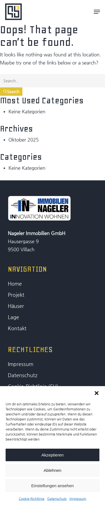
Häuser (16, 306)
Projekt (16, 295)
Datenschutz (57, 499)
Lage (13, 317)
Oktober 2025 (23, 139)
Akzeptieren (52, 455)
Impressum (77, 499)
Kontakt (17, 328)
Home (15, 283)
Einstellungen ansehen (52, 485)
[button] (96, 393)
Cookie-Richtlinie (32, 499)
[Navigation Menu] (97, 12)
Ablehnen (52, 470)
